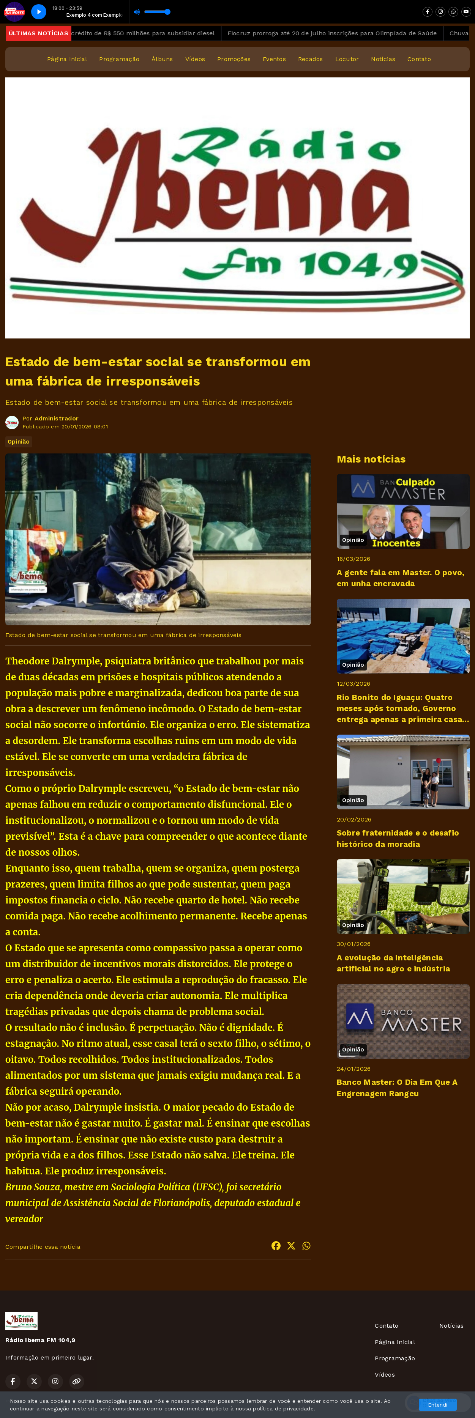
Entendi (437, 1405)
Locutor (347, 59)
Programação (119, 59)
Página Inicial (67, 59)
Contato (419, 59)
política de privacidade (283, 1408)
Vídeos (195, 59)
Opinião (19, 441)
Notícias (383, 59)
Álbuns (162, 59)
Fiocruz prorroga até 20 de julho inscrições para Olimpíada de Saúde (346, 33)
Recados (310, 59)
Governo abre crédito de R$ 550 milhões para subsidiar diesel (136, 33)
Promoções (234, 59)
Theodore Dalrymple (52, 661)
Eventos (274, 59)
